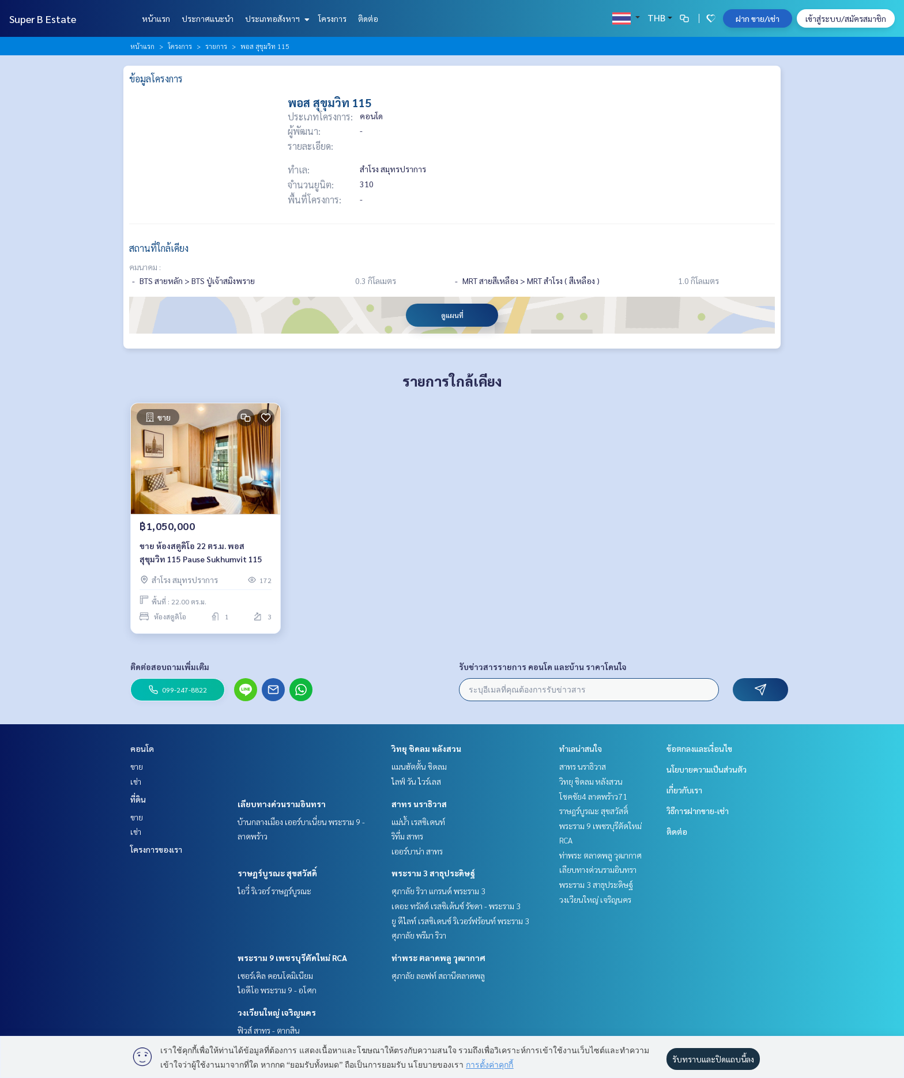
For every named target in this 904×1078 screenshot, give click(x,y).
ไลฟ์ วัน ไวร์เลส (416, 781)
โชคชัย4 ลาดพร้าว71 (593, 796)
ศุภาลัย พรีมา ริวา (418, 935)
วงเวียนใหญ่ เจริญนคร (277, 1012)
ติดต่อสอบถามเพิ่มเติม (169, 666)
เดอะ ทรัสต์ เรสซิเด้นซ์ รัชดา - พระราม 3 (456, 906)
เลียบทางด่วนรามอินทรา (282, 804)
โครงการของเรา (156, 849)
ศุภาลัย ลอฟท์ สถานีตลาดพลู (438, 975)
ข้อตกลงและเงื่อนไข (699, 748)
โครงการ (332, 18)
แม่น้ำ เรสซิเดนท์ (418, 821)
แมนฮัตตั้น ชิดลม (419, 766)
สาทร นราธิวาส (419, 804)
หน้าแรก (156, 18)
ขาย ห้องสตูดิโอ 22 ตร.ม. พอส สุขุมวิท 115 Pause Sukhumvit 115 (201, 553)
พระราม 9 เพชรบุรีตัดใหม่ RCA (292, 957)
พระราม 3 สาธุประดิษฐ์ (433, 873)
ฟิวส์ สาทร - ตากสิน (269, 1030)
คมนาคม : (145, 267)
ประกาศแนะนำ (207, 18)
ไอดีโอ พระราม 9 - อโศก (277, 990)
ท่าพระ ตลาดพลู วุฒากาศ (438, 957)
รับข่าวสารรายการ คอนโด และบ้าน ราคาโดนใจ (543, 666)
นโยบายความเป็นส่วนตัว (706, 769)
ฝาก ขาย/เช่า (757, 18)
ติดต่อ (368, 18)
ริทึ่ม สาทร (407, 836)
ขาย (136, 766)
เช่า (135, 781)
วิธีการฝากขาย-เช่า (697, 810)
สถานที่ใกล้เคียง (159, 248)
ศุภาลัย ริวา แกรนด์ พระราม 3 (438, 891)
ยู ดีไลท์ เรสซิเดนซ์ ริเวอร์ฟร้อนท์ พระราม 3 (460, 921)
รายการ (216, 46)
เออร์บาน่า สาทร (417, 851)
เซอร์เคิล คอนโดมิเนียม (275, 975)
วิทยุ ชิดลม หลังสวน (426, 748)
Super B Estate (42, 18)
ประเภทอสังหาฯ (276, 18)
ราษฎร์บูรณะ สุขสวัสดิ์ (277, 873)
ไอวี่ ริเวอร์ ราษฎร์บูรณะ (274, 891)
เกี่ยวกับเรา (684, 790)
